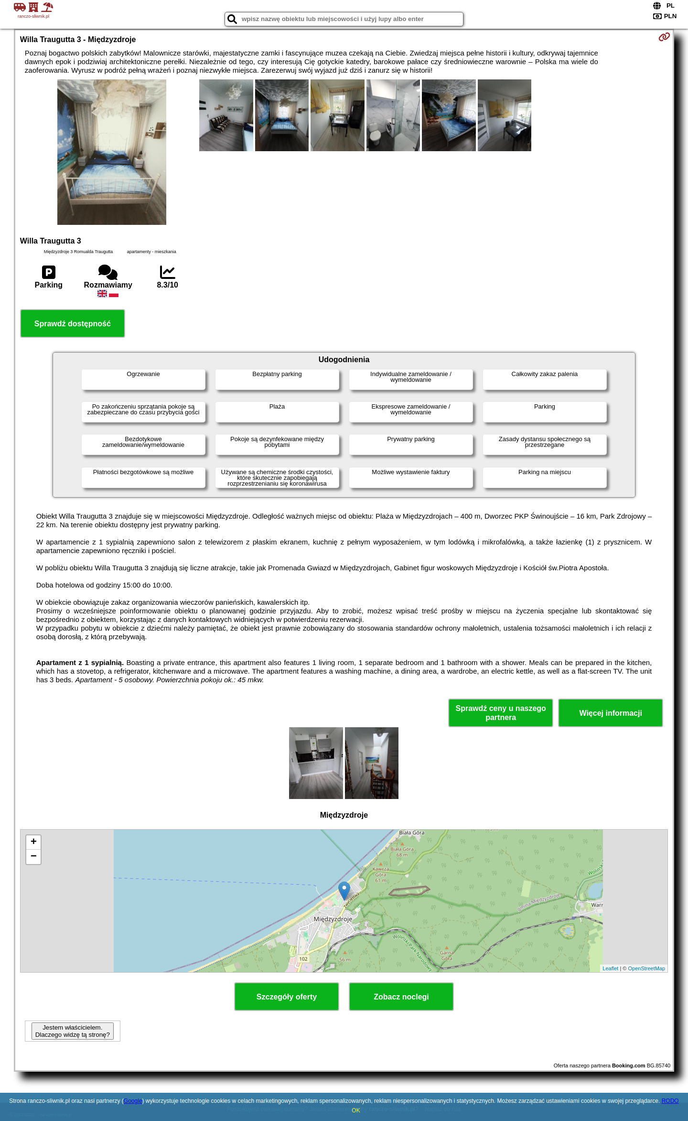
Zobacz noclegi (401, 997)
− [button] (34, 857)
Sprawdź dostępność (72, 324)
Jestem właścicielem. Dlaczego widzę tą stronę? (72, 1031)
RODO (670, 1101)
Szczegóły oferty (287, 997)
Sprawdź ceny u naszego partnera (500, 712)
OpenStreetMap (647, 968)
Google (133, 1101)
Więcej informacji (610, 713)
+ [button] (34, 842)
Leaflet (610, 968)
